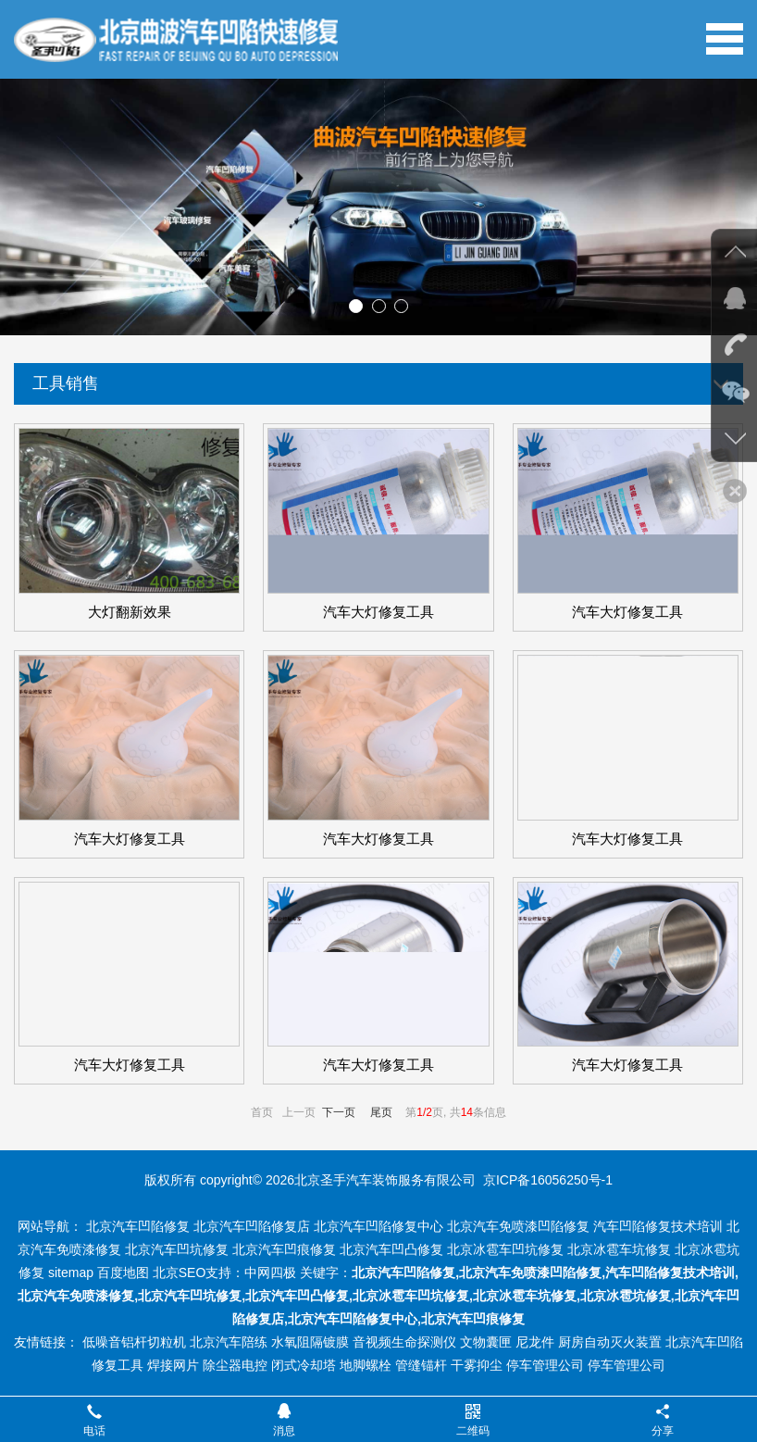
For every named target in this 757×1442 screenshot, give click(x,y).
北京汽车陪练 (228, 1342)
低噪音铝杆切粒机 (134, 1342)
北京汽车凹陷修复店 (251, 1226)
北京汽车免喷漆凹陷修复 (518, 1226)
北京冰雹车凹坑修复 (505, 1249)
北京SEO (179, 1272)
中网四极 (270, 1272)
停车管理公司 (545, 1365)
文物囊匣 (486, 1342)
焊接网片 (173, 1365)
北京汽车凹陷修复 (138, 1226)
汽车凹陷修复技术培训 (658, 1226)
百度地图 (123, 1272)
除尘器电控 (235, 1365)
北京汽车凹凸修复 (391, 1249)
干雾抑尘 (477, 1365)
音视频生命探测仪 (404, 1342)
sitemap (70, 1272)
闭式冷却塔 (303, 1365)
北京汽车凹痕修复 (284, 1249)
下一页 (338, 1112)
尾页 (381, 1112)
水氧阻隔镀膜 (310, 1342)
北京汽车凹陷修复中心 (378, 1226)
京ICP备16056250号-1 (548, 1179)
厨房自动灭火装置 (610, 1342)
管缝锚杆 (421, 1365)
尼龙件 (534, 1342)
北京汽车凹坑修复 (177, 1249)
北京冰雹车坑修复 (619, 1249)
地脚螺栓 (365, 1365)
